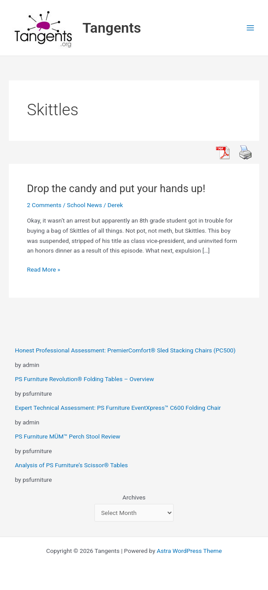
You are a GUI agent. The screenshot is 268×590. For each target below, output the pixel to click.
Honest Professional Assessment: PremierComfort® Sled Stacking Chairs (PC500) (125, 350)
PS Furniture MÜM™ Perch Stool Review (68, 436)
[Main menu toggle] (251, 28)
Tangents (112, 27)
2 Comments (44, 204)
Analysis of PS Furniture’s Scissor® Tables (71, 465)
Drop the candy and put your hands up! (116, 188)
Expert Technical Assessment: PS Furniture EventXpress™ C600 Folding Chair (118, 407)
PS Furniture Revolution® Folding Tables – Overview (84, 378)
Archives (133, 497)
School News (84, 204)
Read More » (43, 270)
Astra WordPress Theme (189, 550)
